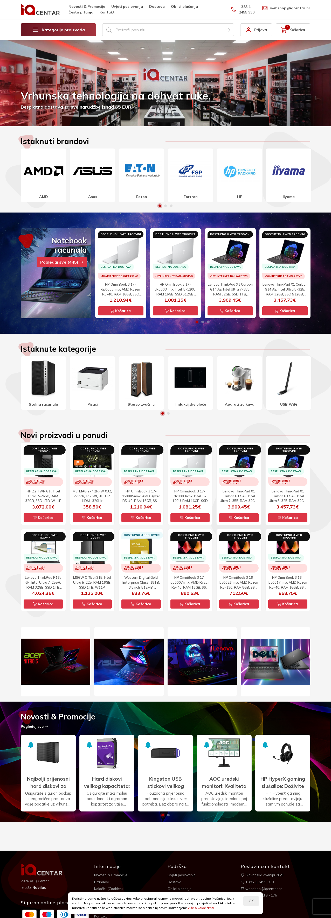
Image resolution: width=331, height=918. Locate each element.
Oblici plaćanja (184, 6)
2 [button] (165, 205)
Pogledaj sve (34, 726)
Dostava (157, 6)
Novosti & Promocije (86, 6)
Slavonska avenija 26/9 (263, 875)
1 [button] (159, 205)
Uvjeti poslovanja (127, 6)
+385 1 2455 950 (242, 9)
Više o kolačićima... (202, 908)
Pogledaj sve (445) (62, 262)
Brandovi (101, 881)
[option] (165, 83)
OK (251, 901)
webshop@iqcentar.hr (286, 8)
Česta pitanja (80, 12)
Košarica (121, 310)
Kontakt (107, 12)
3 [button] (171, 205)
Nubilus (39, 887)
